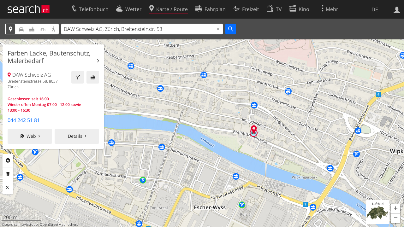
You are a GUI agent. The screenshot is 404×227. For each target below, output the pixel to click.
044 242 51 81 (24, 120)
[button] (395, 209)
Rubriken (8, 160)
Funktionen (8, 187)
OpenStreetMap (53, 224)
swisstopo (29, 224)
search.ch (12, 224)
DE (374, 9)
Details (75, 136)
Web (31, 136)
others (73, 224)
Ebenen (8, 174)
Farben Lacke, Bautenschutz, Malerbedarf (49, 57)
